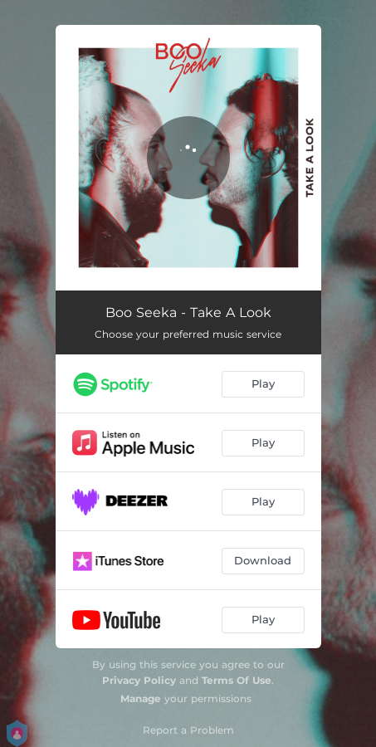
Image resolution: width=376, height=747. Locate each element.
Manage (140, 698)
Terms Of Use (236, 680)
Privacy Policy (139, 680)
